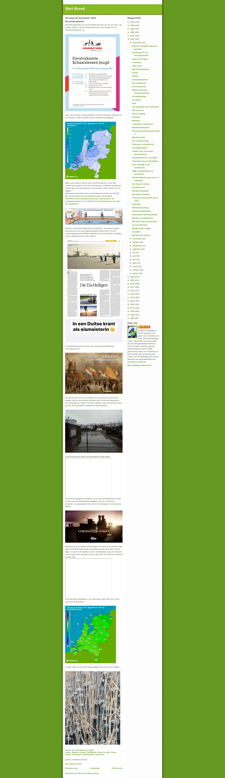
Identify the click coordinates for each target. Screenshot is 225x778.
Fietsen (82, 752)
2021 (132, 39)
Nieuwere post (71, 768)
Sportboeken (88, 754)
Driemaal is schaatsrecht (143, 144)
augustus (137, 249)
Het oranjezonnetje (140, 141)
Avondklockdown (139, 148)
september (137, 246)
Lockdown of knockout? (143, 124)
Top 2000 (136, 232)
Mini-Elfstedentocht (140, 127)
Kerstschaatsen (139, 86)
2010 (132, 311)
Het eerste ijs (138, 110)
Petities (135, 76)
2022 (132, 36)
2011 (132, 308)
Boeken (75, 752)
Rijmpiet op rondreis (141, 235)
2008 (132, 318)
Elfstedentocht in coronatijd (144, 158)
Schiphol (136, 117)
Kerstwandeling (139, 96)
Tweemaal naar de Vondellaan (145, 161)
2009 (132, 315)
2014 (132, 297)
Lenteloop (136, 62)
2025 (132, 25)
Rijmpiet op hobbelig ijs (142, 218)
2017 (132, 287)
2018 (132, 284)
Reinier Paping (138, 114)
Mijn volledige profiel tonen (139, 365)
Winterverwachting (140, 208)
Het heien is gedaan (141, 194)
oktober (136, 242)
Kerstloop (136, 100)
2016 (132, 291)
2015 (132, 294)
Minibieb (136, 121)
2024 (132, 29)
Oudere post (117, 768)
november (137, 239)
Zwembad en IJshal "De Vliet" (82, 403)
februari (136, 270)
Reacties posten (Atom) (88, 773)
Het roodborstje (139, 83)
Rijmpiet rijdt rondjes (141, 228)
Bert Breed (75, 8)
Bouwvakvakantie (140, 80)
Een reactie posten (73, 764)
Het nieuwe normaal (141, 184)
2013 (132, 301)
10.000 (135, 73)
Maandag (136, 204)
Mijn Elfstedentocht (140, 69)
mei (134, 259)
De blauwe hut (138, 187)
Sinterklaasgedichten (141, 211)
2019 (132, 280)
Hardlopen (91, 752)
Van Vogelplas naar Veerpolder (145, 107)
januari (136, 273)
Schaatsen (77, 754)
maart (135, 266)
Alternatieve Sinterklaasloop (144, 215)
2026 (132, 22)
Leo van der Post (139, 225)
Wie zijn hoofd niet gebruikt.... (145, 221)
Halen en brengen (140, 59)
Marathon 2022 (138, 137)
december (137, 43)
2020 (132, 277)
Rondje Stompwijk (140, 191)
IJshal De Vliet (103, 752)
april (135, 263)
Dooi (134, 103)
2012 (132, 304)
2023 (132, 32)
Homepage (94, 768)
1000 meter (137, 66)
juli (134, 252)
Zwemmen (99, 754)
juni (134, 256)
